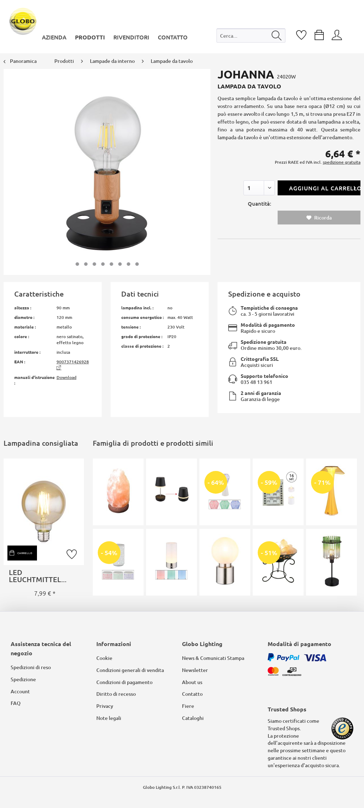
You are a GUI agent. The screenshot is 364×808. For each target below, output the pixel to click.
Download (66, 377)
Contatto (192, 693)
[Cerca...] (251, 35)
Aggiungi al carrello (324, 187)
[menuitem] (251, 37)
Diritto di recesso (116, 693)
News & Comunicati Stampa (213, 658)
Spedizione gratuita (264, 341)
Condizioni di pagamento (124, 682)
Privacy (104, 706)
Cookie (104, 658)
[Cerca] (276, 35)
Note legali (108, 718)
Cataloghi (193, 718)
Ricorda (319, 217)
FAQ (16, 703)
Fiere (188, 706)
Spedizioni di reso (31, 667)
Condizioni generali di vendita (130, 670)
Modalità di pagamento (268, 324)
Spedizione (23, 679)
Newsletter (195, 670)
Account (20, 691)
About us (192, 682)
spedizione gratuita (341, 162)
